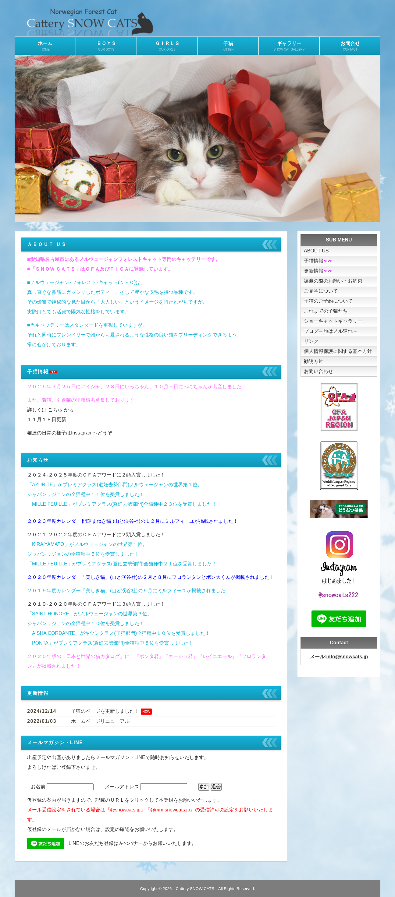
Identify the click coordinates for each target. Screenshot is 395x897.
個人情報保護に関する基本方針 (338, 351)
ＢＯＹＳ (106, 46)
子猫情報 (318, 260)
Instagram (82, 432)
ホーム (45, 46)
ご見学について (321, 291)
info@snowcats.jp (347, 656)
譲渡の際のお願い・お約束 (333, 280)
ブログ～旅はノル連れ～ (331, 331)
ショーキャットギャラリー (333, 321)
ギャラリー (289, 46)
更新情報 (318, 270)
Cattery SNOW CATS (195, 888)
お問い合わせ (318, 371)
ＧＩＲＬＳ (167, 46)
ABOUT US (316, 250)
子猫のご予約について (328, 301)
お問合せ (350, 46)
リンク (311, 341)
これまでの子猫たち (326, 311)
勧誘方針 (313, 361)
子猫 (228, 46)
